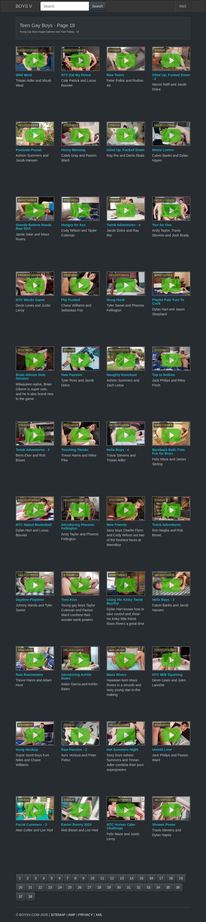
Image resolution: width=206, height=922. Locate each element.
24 (60, 887)
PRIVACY (85, 915)
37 (21, 897)
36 (178, 887)
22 (40, 887)
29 (109, 887)
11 (102, 878)
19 (181, 878)
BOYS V (24, 6)
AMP (71, 915)
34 (158, 887)
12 (112, 878)
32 (139, 887)
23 (50, 887)
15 (141, 878)
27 (89, 887)
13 (122, 878)
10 (92, 878)
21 (30, 887)
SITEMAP (58, 915)
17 (161, 878)
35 (168, 887)
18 (171, 878)
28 (99, 887)
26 (79, 887)
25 (70, 887)
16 (151, 878)
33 (149, 887)
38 (30, 897)
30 (119, 887)
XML (99, 915)
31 (129, 887)
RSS (182, 6)
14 (132, 878)
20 (21, 887)
